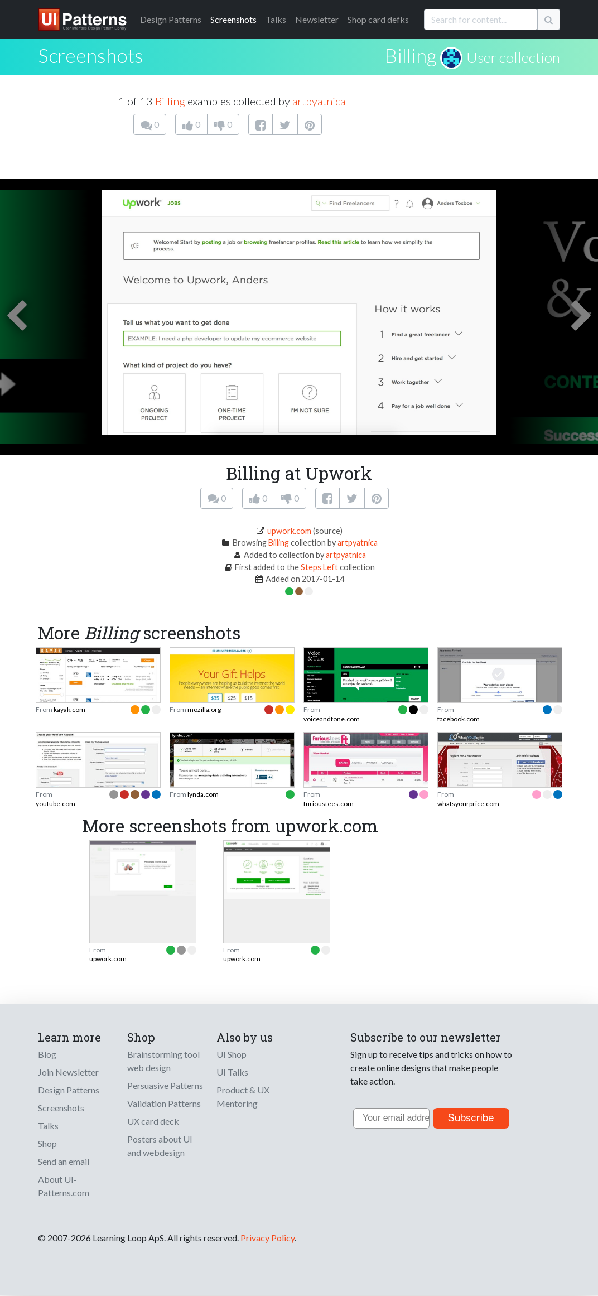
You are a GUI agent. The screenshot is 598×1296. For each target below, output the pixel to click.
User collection (513, 57)
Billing (410, 55)
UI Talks (232, 1072)
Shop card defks (378, 19)
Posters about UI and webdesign (159, 1146)
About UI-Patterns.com (63, 1186)
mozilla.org (204, 709)
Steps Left (319, 567)
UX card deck (153, 1121)
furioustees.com (328, 803)
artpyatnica (318, 101)
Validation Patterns (164, 1103)
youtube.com (55, 803)
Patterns (170, 19)
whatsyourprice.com (468, 803)
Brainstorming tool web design (163, 1061)
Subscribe (471, 1118)
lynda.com (203, 794)
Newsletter (317, 19)
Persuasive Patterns (165, 1085)
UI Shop (231, 1054)
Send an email (63, 1161)
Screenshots (233, 19)
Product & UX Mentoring (242, 1097)
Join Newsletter (68, 1072)
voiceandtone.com (331, 719)
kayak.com (69, 709)
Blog (47, 1054)
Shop (47, 1143)
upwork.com (289, 531)
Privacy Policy (267, 1237)
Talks (276, 19)
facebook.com (458, 719)
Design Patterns (68, 1090)
